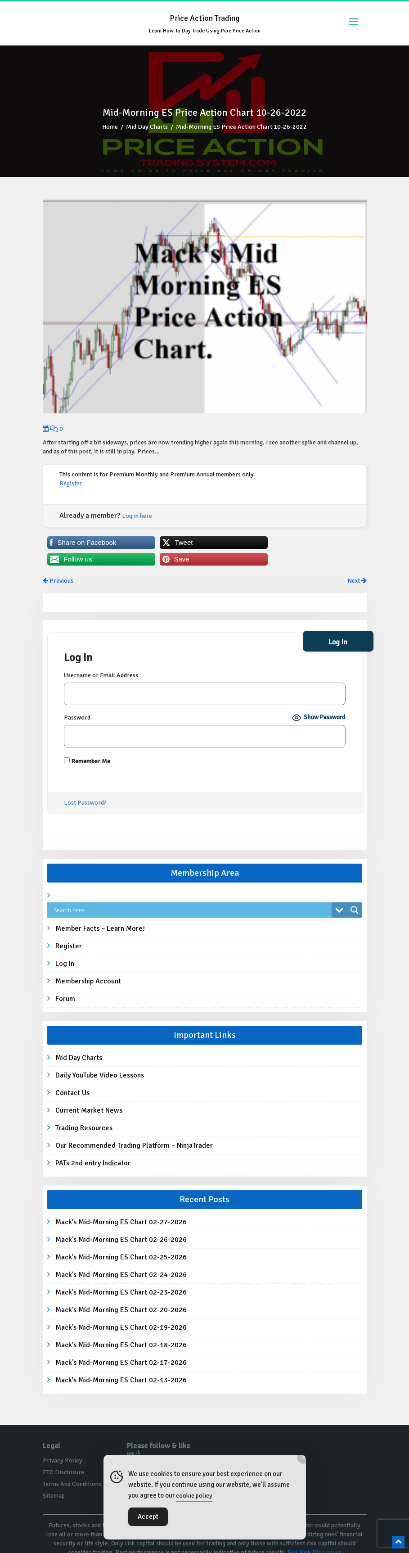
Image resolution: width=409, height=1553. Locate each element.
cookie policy (194, 1495)
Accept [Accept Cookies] (148, 1516)
